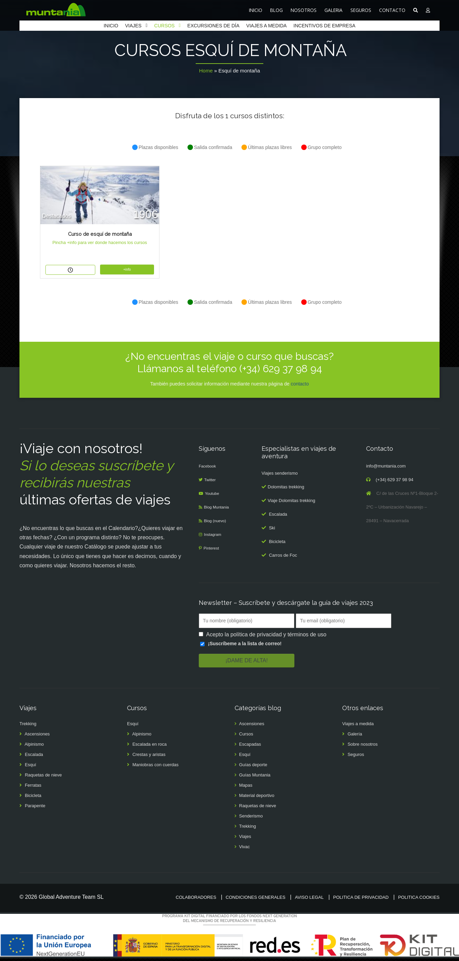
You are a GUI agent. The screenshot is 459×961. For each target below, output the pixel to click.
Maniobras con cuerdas (156, 767)
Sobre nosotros (363, 746)
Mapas (245, 787)
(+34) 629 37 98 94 (394, 482)
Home (206, 70)
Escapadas (250, 746)
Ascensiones (37, 736)
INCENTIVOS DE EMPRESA (324, 25)
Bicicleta (277, 544)
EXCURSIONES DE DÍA (213, 25)
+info (127, 270)
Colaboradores (196, 900)
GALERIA (333, 10)
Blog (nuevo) (217, 523)
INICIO (255, 10)
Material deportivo (256, 798)
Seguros (356, 757)
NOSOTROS (304, 10)
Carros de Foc (283, 557)
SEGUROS (360, 10)
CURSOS (164, 25)
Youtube (214, 496)
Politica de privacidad (361, 900)
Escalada (278, 516)
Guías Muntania (254, 777)
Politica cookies (419, 900)
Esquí (30, 767)
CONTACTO (392, 10)
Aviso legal (309, 900)
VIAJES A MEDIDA (266, 25)
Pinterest (212, 550)
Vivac (244, 849)
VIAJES (133, 25)
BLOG (276, 10)
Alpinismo (34, 746)
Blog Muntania (218, 509)
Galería (355, 736)
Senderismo (251, 818)
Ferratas (33, 787)
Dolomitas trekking (286, 489)
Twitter (211, 482)
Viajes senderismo (280, 475)
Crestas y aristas (149, 757)
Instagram (214, 537)
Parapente (35, 808)
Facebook (208, 468)
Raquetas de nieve (43, 777)
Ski (272, 530)
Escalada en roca (150, 746)
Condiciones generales (256, 900)
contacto (300, 386)
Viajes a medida (358, 726)
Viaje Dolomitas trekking (291, 503)
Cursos (246, 736)
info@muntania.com (386, 468)
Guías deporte (253, 767)
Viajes (245, 839)
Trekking (27, 726)
